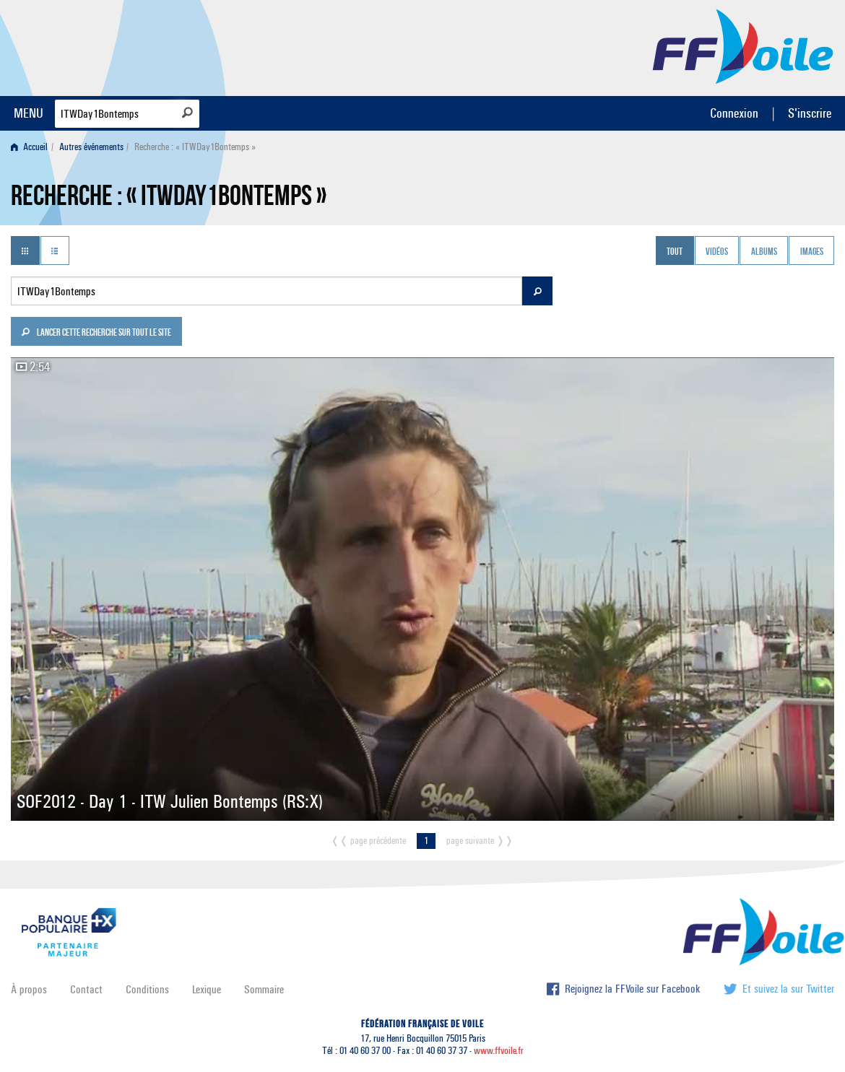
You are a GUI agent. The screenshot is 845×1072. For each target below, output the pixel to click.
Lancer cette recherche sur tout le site (96, 333)
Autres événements (91, 147)
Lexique (206, 989)
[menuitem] (32, 147)
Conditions (147, 989)
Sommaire (264, 989)
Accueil (29, 147)
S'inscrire (809, 113)
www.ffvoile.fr (499, 1051)
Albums (764, 252)
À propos (29, 989)
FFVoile (743, 45)
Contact (86, 989)
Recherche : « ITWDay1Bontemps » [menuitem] (195, 147)
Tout (674, 252)
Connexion (734, 113)
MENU (28, 113)
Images (811, 252)
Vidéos (717, 252)
